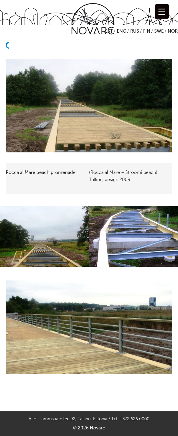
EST (109, 31)
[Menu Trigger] (162, 11)
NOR (173, 31)
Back (9, 55)
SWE (159, 31)
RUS (134, 31)
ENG (121, 31)
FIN (146, 31)
